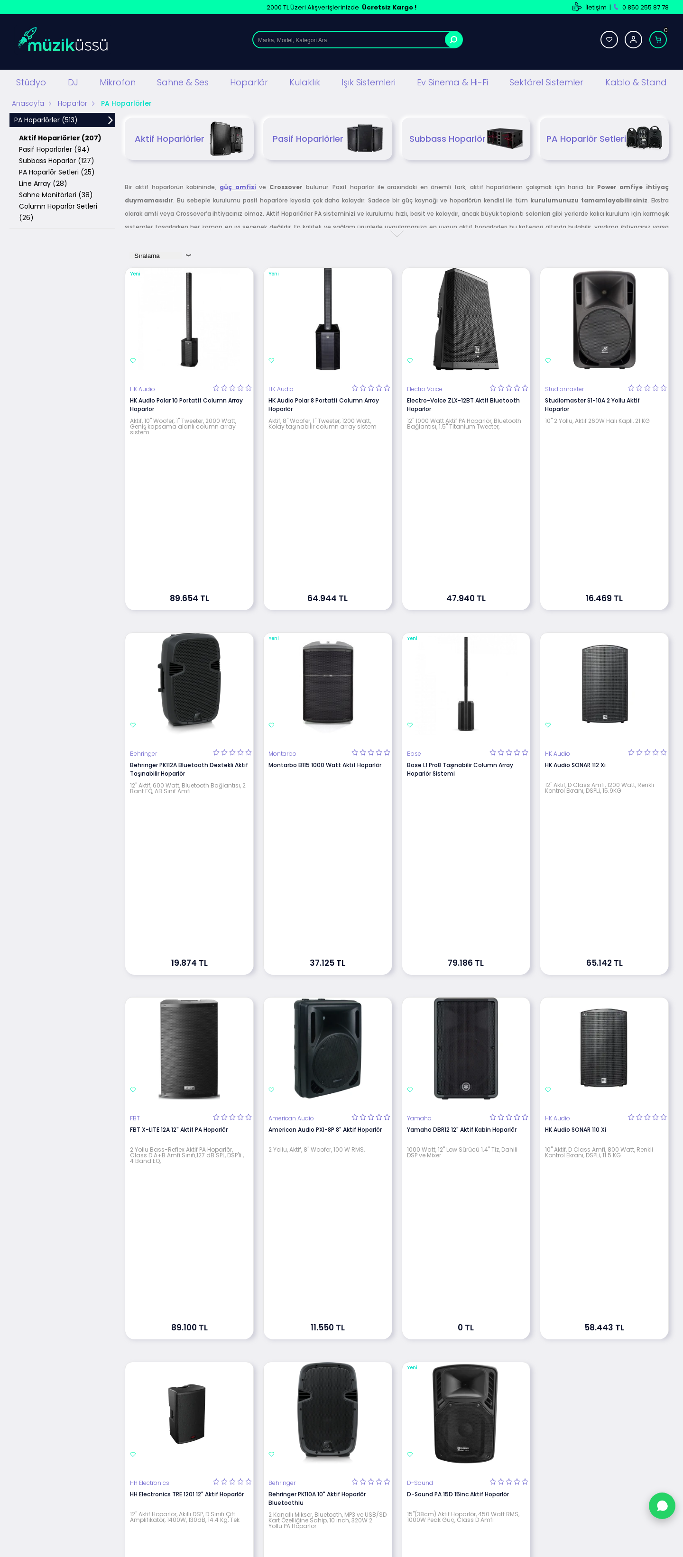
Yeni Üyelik (527, 1369)
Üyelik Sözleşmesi (316, 1384)
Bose (414, 612)
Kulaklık (304, 80)
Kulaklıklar (194, 1441)
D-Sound (420, 1062)
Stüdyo (31, 80)
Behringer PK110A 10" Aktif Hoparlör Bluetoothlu (317, 1077)
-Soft (288, 1545)
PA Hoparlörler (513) (46, 118)
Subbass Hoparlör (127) (56, 159)
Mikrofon (118, 80)
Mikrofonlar (196, 1412)
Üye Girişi (525, 1384)
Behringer (143, 612)
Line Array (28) (43, 181)
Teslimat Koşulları (316, 1369)
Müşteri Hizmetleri (428, 1426)
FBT (135, 837)
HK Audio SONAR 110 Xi (575, 848)
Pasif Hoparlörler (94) (54, 147)
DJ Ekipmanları (201, 1384)
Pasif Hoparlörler (328, 137)
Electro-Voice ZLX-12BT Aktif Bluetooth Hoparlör (463, 402)
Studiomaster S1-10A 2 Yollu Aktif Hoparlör (592, 402)
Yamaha (419, 837)
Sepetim (414, 1441)
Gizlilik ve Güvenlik (317, 1426)
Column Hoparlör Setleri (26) (58, 210)
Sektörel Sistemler (546, 80)
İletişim (596, 7)
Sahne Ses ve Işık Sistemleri (220, 1398)
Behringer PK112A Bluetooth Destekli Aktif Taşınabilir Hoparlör (189, 627)
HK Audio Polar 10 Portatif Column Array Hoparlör (186, 402)
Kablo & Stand (636, 80)
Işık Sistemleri (369, 80)
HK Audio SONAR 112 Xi (575, 623)
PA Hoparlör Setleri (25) (57, 170)
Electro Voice (425, 387)
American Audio (291, 837)
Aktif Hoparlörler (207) (60, 136)
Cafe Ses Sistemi (205, 1497)
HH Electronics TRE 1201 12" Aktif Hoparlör (187, 1073)
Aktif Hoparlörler (189, 137)
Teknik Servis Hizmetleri (436, 1369)
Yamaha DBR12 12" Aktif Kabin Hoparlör (462, 848)
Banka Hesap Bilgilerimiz (437, 1412)
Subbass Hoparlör (466, 137)
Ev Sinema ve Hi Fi (205, 1455)
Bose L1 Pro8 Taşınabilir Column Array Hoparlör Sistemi (460, 627)
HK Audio (142, 387)
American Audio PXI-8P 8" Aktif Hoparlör (325, 848)
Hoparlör (249, 80)
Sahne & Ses (183, 80)
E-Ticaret (313, 1545)
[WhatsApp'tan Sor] (662, 1506)
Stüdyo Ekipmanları (208, 1369)
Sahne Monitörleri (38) (56, 193)
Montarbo (282, 612)
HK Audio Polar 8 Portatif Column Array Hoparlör (323, 402)
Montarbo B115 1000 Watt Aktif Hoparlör (324, 623)
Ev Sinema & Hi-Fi (452, 80)
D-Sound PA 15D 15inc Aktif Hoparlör (458, 1073)
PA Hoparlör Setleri (604, 137)
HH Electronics (149, 1062)
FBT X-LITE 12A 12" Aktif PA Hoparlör (179, 848)
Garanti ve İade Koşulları (326, 1412)
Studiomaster (564, 387)
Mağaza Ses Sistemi (209, 1469)
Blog (408, 1384)
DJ (73, 80)
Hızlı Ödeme (419, 1455)
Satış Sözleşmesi (315, 1398)
